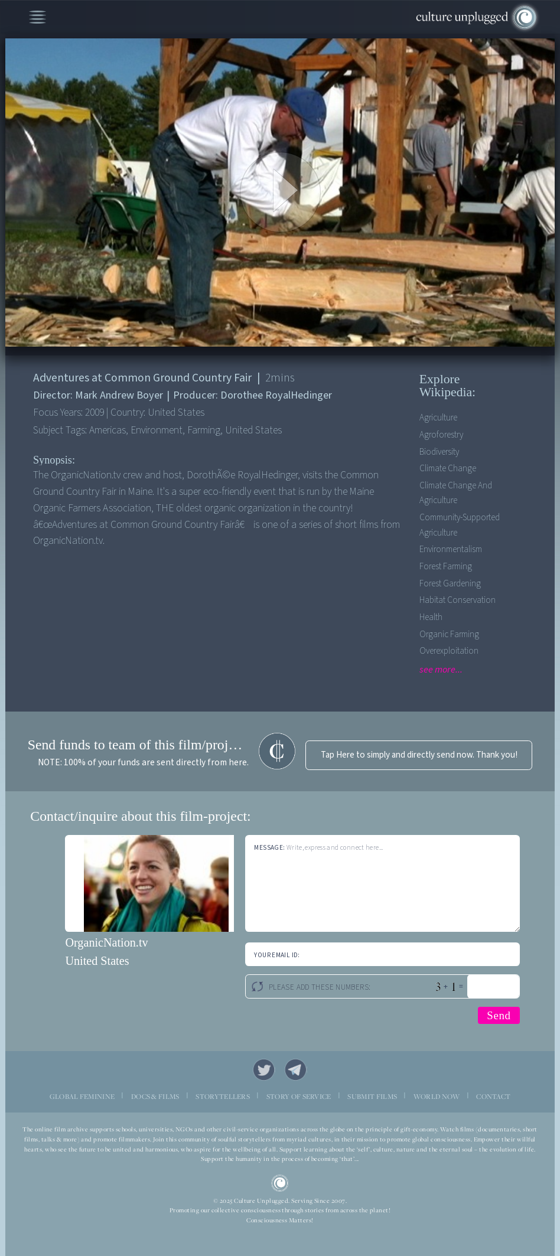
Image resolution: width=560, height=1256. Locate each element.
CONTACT (493, 1096)
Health (430, 617)
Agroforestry (441, 435)
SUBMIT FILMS (372, 1096)
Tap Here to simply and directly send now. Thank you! (419, 755)
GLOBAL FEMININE (82, 1096)
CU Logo (280, 1183)
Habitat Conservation (457, 600)
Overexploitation (448, 651)
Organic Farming (449, 634)
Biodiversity (439, 452)
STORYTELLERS (223, 1096)
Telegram (296, 1070)
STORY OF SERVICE (298, 1096)
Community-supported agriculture (459, 525)
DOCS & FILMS (155, 1096)
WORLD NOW (437, 1096)
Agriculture (438, 418)
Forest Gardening (450, 584)
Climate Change (447, 468)
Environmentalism (450, 549)
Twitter (264, 1070)
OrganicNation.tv (106, 942)
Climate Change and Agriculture (455, 493)
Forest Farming (445, 566)
